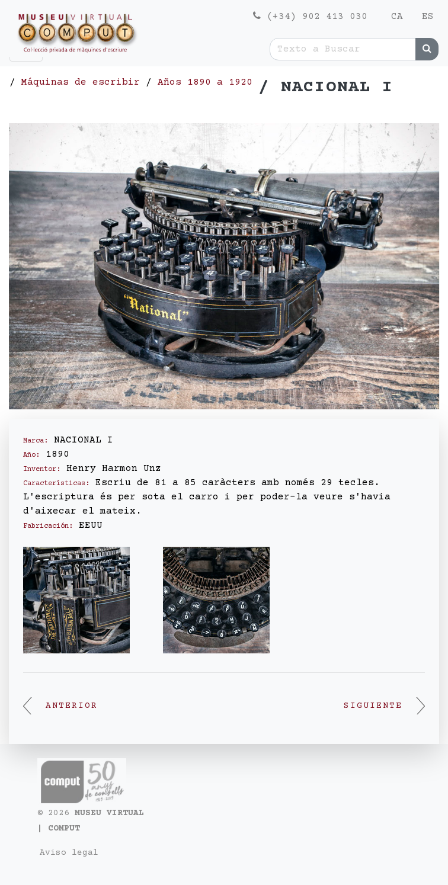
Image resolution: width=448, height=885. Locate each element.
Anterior (60, 706)
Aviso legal (69, 853)
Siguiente (384, 706)
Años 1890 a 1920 (205, 82)
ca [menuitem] (397, 16)
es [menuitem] (428, 16)
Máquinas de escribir (80, 82)
